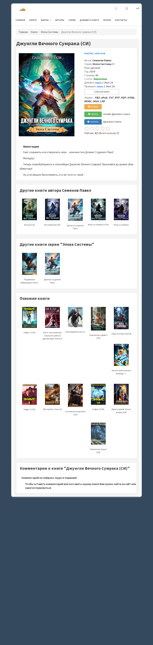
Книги (33, 20)
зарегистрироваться (38, 487)
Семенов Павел (101, 60)
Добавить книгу (89, 20)
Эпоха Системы (49, 32)
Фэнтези (100, 53)
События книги (101, 91)
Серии (72, 20)
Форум (107, 20)
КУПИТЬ (93, 106)
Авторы (59, 20)
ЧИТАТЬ (93, 114)
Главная (20, 20)
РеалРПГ (89, 53)
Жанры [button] (45, 20)
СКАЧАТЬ (93, 121)
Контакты (121, 20)
